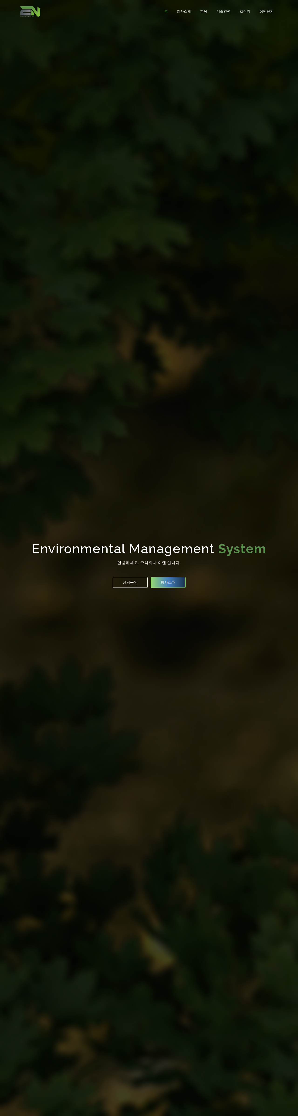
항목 (203, 11)
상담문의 (267, 11)
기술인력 (223, 11)
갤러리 (245, 11)
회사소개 (184, 11)
